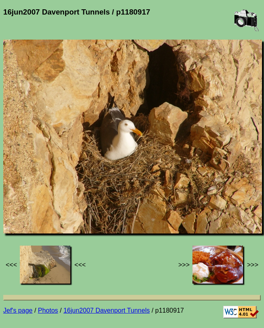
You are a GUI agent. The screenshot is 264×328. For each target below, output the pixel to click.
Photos (48, 310)
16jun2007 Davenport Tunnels (106, 310)
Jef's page (17, 310)
